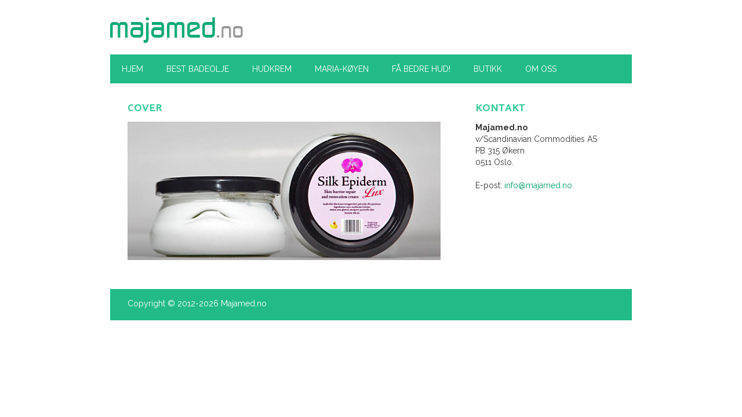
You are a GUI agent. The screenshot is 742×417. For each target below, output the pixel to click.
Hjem (132, 69)
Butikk (488, 69)
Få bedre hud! (421, 69)
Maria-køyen (342, 69)
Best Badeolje (197, 69)
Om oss (540, 69)
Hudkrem (272, 69)
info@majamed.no (538, 185)
